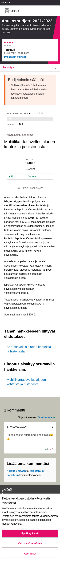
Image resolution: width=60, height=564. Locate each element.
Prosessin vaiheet (15, 56)
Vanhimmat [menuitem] (45, 417)
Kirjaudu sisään (16, 471)
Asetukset (30, 553)
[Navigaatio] (55, 10)
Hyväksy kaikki (30, 533)
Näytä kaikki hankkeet (18, 134)
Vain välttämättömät (30, 543)
